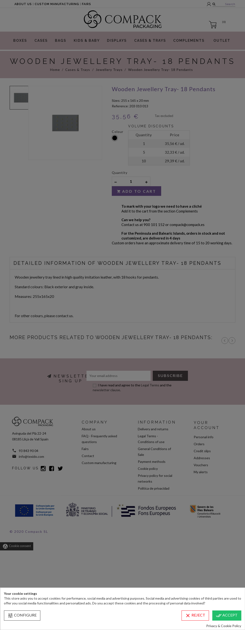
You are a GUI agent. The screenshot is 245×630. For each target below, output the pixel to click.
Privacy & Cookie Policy (223, 626)
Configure (22, 615)
